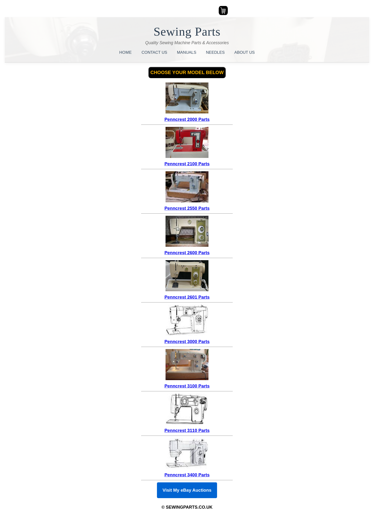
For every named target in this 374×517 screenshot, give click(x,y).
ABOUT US (244, 52)
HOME (126, 52)
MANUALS (187, 52)
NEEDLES (216, 52)
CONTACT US (155, 52)
